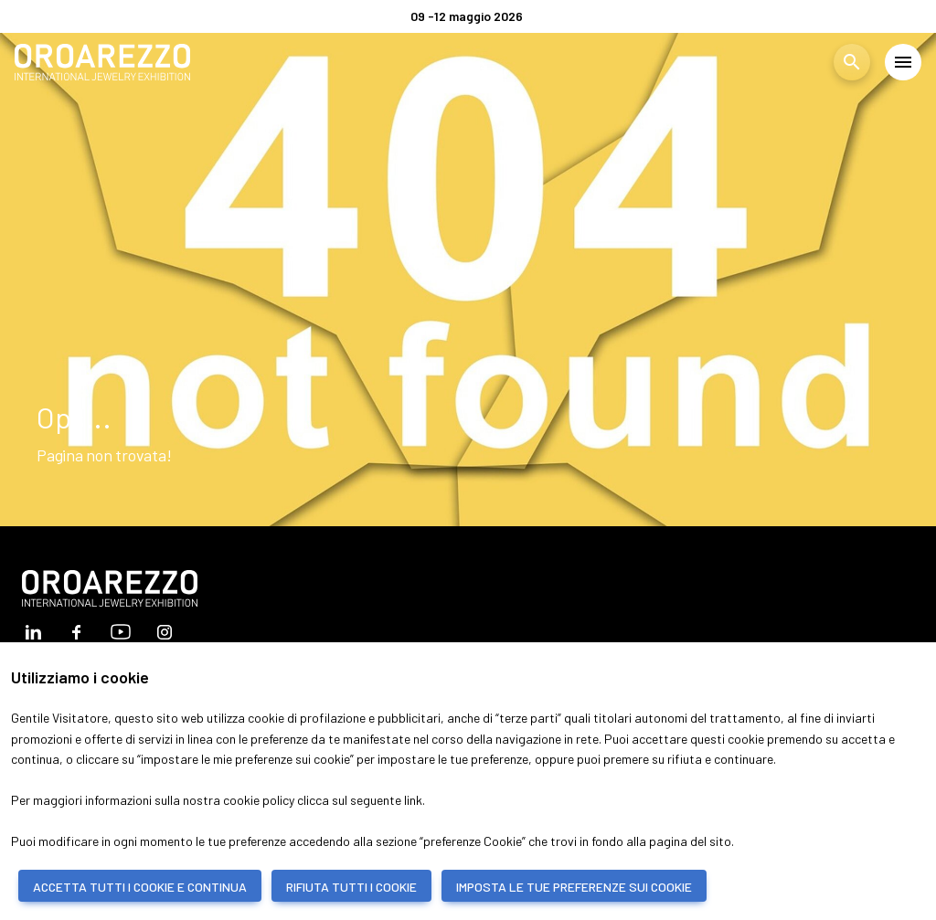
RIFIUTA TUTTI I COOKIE (351, 886)
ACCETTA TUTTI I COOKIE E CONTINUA (140, 886)
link (413, 800)
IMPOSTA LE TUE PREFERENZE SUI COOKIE (574, 886)
